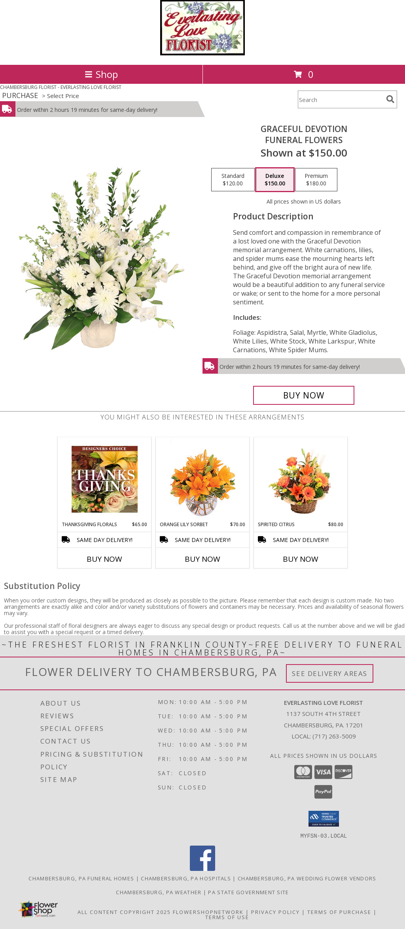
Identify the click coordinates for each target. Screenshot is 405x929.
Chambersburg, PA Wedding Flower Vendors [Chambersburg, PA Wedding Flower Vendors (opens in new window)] (307, 878)
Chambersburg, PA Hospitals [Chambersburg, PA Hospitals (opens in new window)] (186, 878)
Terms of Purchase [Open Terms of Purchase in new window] (339, 911)
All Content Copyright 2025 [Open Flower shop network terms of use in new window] (124, 911)
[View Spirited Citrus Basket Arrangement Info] (301, 479)
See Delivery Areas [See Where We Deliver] (329, 673)
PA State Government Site (248, 891)
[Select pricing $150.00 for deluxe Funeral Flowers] (274, 179)
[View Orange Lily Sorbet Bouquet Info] (203, 479)
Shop (101, 74)
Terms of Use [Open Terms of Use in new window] (227, 916)
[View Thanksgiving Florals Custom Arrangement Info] (105, 479)
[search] (390, 99)
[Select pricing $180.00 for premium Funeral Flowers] (316, 179)
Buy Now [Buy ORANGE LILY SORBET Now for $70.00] (202, 559)
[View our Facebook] (202, 868)
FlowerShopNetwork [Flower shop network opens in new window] (208, 911)
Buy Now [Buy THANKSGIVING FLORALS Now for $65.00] (104, 559)
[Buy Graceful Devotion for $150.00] (303, 395)
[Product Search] (340, 99)
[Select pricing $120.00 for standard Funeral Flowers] (233, 179)
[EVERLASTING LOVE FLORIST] (202, 53)
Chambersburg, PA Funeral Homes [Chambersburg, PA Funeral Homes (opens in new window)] (81, 878)
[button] (323, 819)
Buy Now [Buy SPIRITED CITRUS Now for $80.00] (300, 559)
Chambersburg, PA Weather (158, 891)
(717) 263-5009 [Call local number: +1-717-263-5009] (334, 736)
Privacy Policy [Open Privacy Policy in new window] (275, 911)
